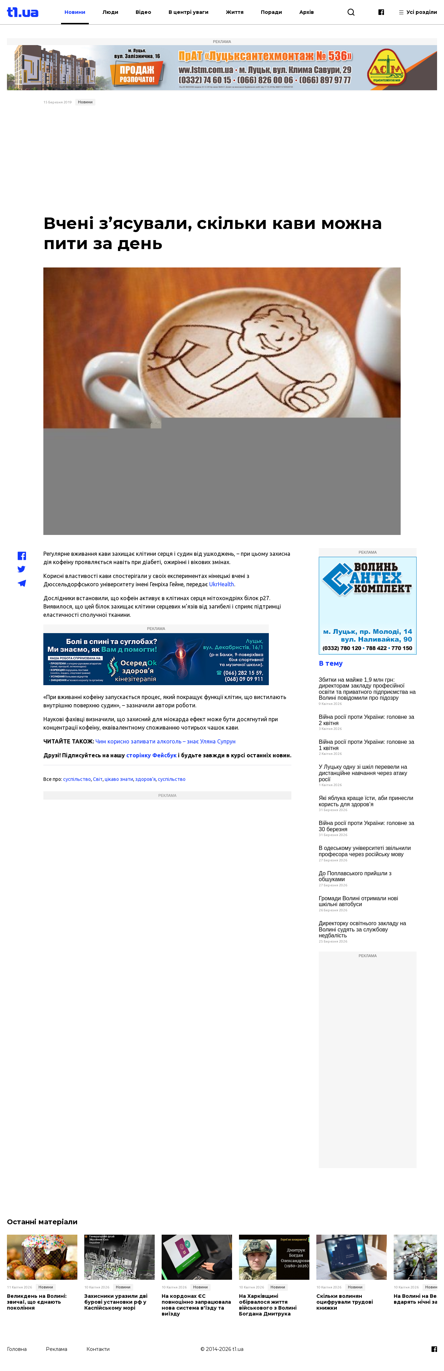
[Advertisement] (222, 160)
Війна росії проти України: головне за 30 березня (366, 826)
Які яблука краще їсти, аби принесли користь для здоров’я (366, 801)
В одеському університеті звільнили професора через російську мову (365, 851)
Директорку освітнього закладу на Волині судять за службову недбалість (362, 929)
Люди (110, 12)
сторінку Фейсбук (151, 755)
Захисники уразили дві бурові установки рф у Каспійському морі (115, 1302)
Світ (98, 779)
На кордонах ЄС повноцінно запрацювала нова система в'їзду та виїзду (196, 1305)
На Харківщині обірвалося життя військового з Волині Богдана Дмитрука (268, 1305)
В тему (331, 663)
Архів (306, 12)
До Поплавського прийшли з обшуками (355, 876)
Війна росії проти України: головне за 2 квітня (366, 720)
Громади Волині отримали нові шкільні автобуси (358, 901)
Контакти (98, 1349)
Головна (17, 1349)
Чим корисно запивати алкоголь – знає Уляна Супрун (165, 741)
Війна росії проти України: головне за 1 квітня (366, 745)
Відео (143, 12)
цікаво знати (119, 779)
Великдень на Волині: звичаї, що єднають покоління (37, 1302)
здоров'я (145, 779)
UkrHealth (221, 584)
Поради (271, 12)
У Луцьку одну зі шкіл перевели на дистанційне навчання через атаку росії (363, 773)
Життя (235, 12)
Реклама (56, 1349)
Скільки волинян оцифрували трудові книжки (344, 1302)
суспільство (77, 779)
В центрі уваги (188, 12)
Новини (75, 12)
